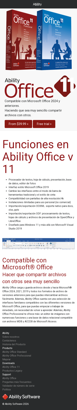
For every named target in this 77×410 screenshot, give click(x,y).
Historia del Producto (14, 344)
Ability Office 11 (11, 366)
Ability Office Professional (16, 355)
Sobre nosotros (10, 336)
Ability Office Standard (14, 351)
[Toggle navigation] (37, 4)
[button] (7, 243)
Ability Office (9, 378)
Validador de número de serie (18, 385)
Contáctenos (9, 340)
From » (18, 124)
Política (6, 389)
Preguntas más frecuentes (16, 382)
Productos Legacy (12, 370)
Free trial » (44, 124)
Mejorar (6, 359)
